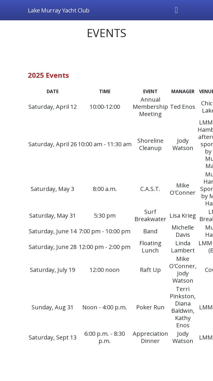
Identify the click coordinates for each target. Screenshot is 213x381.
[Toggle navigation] (176, 10)
